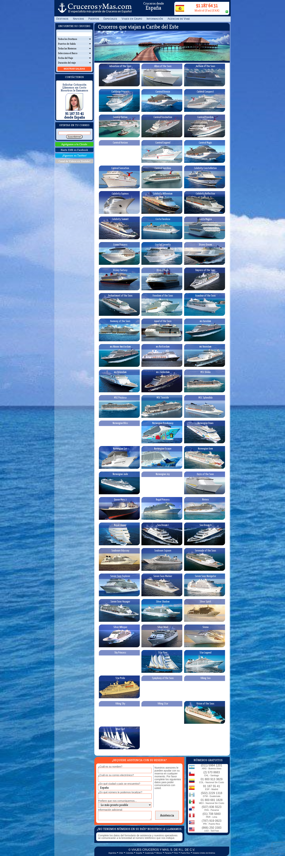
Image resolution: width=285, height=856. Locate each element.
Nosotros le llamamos (74, 90)
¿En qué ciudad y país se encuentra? (119, 783)
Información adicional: (110, 809)
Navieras (78, 18)
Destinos (62, 18)
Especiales (110, 18)
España (139, 853)
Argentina (112, 853)
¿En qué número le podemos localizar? (120, 792)
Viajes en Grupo (132, 18)
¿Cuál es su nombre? (110, 766)
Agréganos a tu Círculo (74, 144)
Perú (176, 853)
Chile (121, 853)
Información (155, 18)
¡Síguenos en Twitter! (74, 155)
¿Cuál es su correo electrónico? (116, 775)
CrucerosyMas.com (94, 8)
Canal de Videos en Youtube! (74, 161)
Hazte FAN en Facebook (74, 150)
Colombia (129, 853)
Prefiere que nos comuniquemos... (117, 801)
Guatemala (149, 853)
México (159, 853)
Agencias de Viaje (179, 18)
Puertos (94, 18)
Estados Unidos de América (204, 853)
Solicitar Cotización (74, 84)
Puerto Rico (185, 853)
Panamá (168, 853)
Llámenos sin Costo (74, 87)
